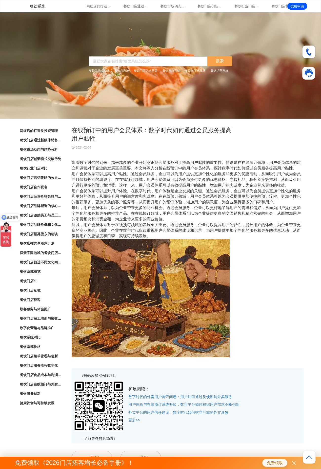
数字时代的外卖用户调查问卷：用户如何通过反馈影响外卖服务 (180, 397)
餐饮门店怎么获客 (146, 70)
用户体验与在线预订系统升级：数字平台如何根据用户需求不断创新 (184, 404)
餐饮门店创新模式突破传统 (210, 6)
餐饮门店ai (28, 281)
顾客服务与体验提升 (35, 309)
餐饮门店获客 (30, 300)
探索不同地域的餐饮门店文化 (41, 253)
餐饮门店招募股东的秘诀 (39, 234)
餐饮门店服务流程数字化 (39, 365)
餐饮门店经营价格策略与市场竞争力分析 (41, 196)
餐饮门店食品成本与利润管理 (41, 375)
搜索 (220, 61)
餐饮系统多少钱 (99, 70)
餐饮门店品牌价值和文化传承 (41, 225)
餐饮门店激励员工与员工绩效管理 (41, 215)
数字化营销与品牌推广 (37, 328)
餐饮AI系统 (121, 70)
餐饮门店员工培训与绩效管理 (41, 318)
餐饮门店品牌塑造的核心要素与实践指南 (41, 206)
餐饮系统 (37, 6)
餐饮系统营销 (171, 70)
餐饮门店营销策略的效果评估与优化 (284, 6)
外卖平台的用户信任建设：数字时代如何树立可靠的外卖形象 (178, 412)
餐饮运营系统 (219, 70)
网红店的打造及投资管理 (98, 6)
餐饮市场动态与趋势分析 (172, 6)
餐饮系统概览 (30, 272)
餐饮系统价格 (30, 347)
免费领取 (275, 463)
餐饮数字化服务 (195, 70)
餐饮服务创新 (30, 394)
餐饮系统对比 (30, 337)
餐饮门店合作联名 (33, 187)
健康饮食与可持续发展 (37, 403)
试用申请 (297, 6)
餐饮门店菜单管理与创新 (39, 356)
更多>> (134, 420)
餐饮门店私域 (30, 290)
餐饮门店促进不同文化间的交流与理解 (41, 262)
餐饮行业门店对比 (247, 6)
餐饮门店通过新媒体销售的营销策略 (135, 6)
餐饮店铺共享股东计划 (37, 243)
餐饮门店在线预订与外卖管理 (41, 384)
